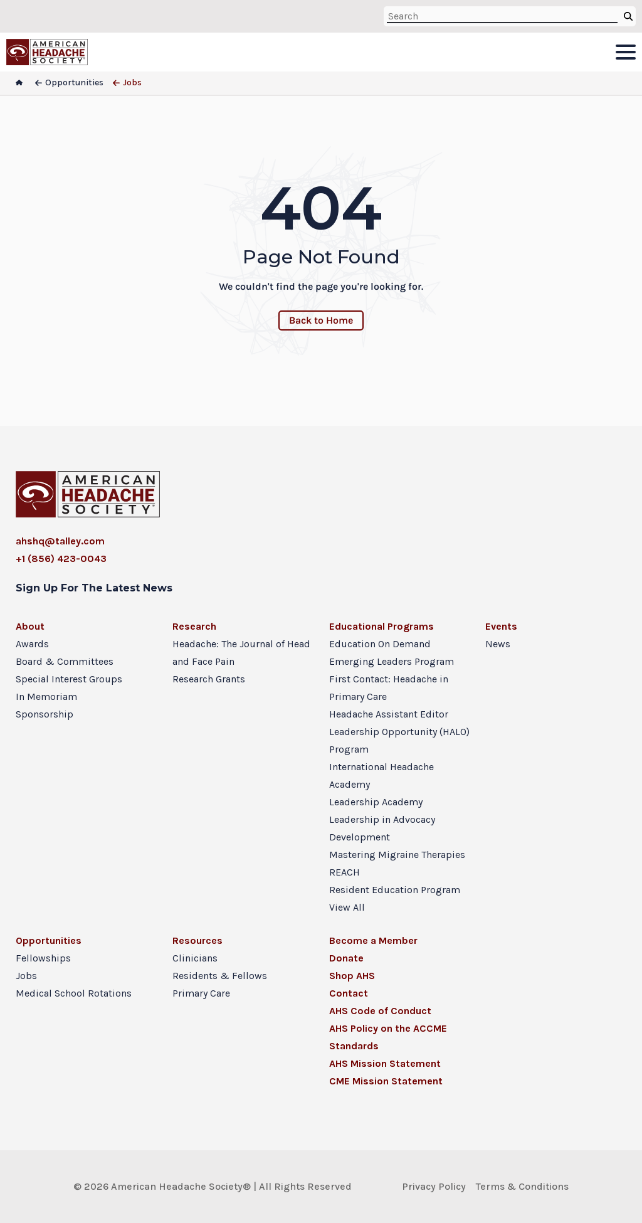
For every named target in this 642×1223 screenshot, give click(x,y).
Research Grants (208, 679)
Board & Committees (64, 661)
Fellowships (43, 958)
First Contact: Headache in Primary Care (388, 687)
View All (347, 907)
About (30, 626)
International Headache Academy (381, 775)
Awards (32, 644)
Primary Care (201, 993)
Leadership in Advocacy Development (382, 828)
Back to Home (321, 320)
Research (194, 626)
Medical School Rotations (74, 993)
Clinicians (195, 958)
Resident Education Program (394, 890)
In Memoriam (46, 696)
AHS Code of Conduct (380, 1011)
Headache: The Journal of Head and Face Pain (241, 652)
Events (501, 626)
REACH (344, 872)
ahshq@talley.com (60, 541)
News (497, 644)
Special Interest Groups (69, 679)
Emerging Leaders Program (391, 661)
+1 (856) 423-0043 (61, 558)
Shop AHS (352, 976)
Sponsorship (44, 714)
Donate (346, 958)
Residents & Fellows (219, 976)
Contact (348, 993)
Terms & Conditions (522, 1186)
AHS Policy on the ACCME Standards (388, 1037)
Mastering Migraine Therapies (397, 854)
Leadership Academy (376, 802)
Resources (197, 940)
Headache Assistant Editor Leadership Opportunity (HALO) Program (399, 731)
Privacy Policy (434, 1186)
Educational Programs (381, 626)
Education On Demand (380, 644)
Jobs (26, 976)
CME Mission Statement (386, 1081)
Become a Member (373, 940)
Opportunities (49, 940)
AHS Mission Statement (385, 1063)
